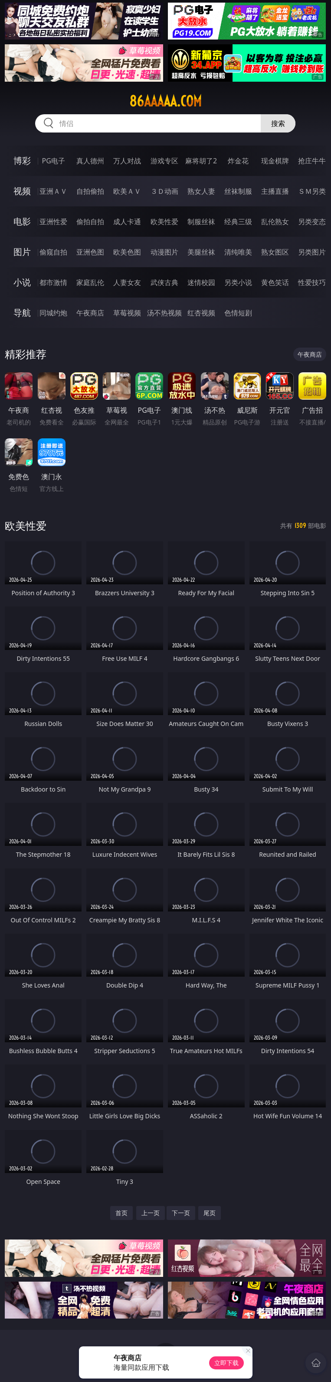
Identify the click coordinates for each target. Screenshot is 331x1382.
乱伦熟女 (275, 221)
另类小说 (238, 282)
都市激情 (53, 282)
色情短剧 (238, 313)
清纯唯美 (238, 252)
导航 (22, 312)
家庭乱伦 (90, 282)
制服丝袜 (201, 221)
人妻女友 (127, 282)
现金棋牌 (275, 161)
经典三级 (238, 221)
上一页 (150, 1213)
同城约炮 (53, 313)
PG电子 (53, 161)
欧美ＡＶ (127, 191)
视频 (22, 191)
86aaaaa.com (165, 101)
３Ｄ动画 (164, 191)
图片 (22, 252)
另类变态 (312, 221)
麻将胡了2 (201, 161)
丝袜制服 (238, 191)
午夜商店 (90, 313)
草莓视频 (127, 313)
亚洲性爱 (53, 221)
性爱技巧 (312, 282)
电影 (22, 221)
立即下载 (226, 1363)
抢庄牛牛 (312, 161)
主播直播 (275, 191)
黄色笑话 (275, 282)
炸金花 (238, 161)
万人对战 (127, 161)
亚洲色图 (90, 252)
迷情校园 (201, 282)
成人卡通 (127, 221)
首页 (121, 1213)
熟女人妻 (201, 191)
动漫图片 (164, 252)
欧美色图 (127, 252)
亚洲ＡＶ (53, 191)
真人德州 (90, 161)
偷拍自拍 (90, 221)
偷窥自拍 (53, 252)
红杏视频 (201, 313)
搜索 (278, 123)
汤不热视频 (164, 313)
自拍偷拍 (90, 191)
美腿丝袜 (201, 252)
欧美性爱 (164, 221)
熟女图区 (275, 252)
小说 (22, 282)
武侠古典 (164, 282)
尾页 (209, 1213)
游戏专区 (164, 161)
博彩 (22, 160)
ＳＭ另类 (312, 191)
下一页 (181, 1213)
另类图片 (312, 252)
